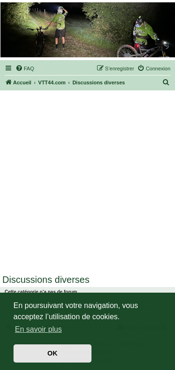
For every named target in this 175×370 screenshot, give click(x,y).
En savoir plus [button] (38, 329)
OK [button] (53, 353)
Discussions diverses (46, 279)
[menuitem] (24, 68)
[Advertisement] (87, 182)
